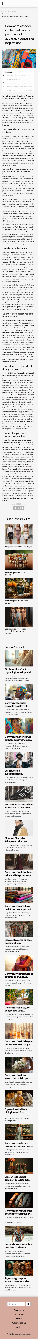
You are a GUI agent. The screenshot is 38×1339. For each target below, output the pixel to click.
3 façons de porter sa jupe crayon (18, 546)
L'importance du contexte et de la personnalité (19, 87)
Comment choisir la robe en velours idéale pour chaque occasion (19, 875)
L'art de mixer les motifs (13, 79)
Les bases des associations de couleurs (17, 76)
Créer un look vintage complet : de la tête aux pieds (16, 1179)
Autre (19, 1327)
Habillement (12, 11)
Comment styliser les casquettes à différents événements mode (16, 706)
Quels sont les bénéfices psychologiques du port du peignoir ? (18, 672)
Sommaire (8, 72)
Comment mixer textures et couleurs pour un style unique (19, 976)
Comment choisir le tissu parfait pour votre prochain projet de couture (18, 909)
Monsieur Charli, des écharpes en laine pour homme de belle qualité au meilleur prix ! (18, 843)
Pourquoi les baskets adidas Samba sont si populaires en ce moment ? (19, 807)
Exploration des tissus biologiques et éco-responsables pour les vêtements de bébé (16, 1114)
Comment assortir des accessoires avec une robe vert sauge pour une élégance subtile (18, 1148)
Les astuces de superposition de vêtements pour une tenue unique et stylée (18, 775)
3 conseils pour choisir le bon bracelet (16, 573)
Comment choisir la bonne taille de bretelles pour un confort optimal (18, 1213)
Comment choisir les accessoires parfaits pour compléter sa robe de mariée (17, 1080)
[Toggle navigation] (4, 3)
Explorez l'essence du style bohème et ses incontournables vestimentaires (18, 945)
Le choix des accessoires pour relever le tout (19, 83)
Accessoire (19, 1310)
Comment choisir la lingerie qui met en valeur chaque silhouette (18, 1044)
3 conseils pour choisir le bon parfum (16, 601)
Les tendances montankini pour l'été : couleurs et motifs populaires (18, 1247)
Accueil (3, 11)
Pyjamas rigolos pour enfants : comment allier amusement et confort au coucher (18, 1283)
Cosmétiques (19, 1322)
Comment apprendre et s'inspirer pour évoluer (19, 90)
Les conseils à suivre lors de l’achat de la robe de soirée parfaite (16, 631)
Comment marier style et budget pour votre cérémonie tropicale (17, 1010)
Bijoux (19, 1318)
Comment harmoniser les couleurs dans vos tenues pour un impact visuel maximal (18, 741)
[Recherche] (16, 1304)
